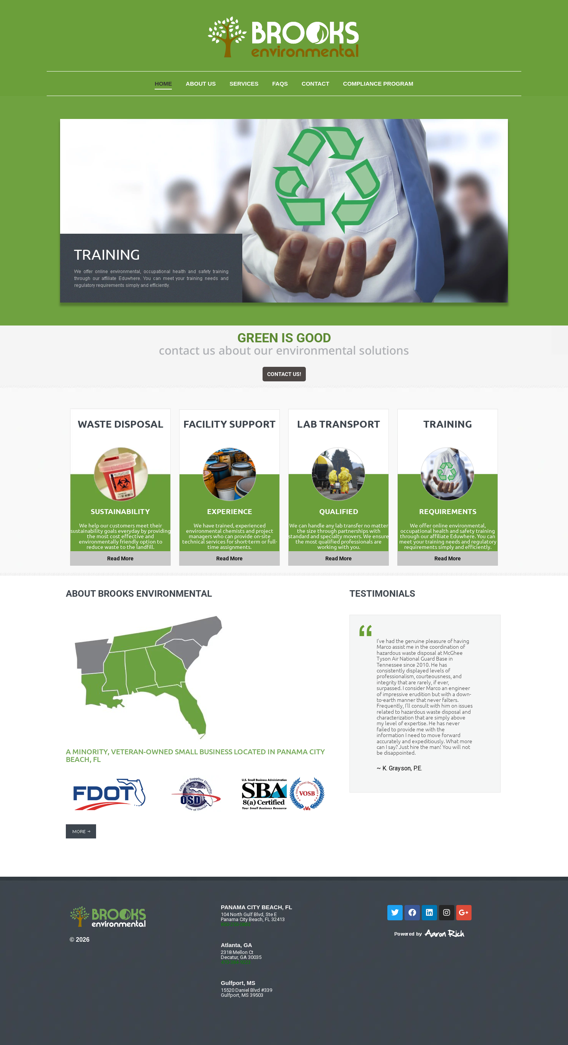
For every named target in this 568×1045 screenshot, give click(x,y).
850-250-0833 (236, 924)
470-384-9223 (236, 962)
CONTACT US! (284, 374)
